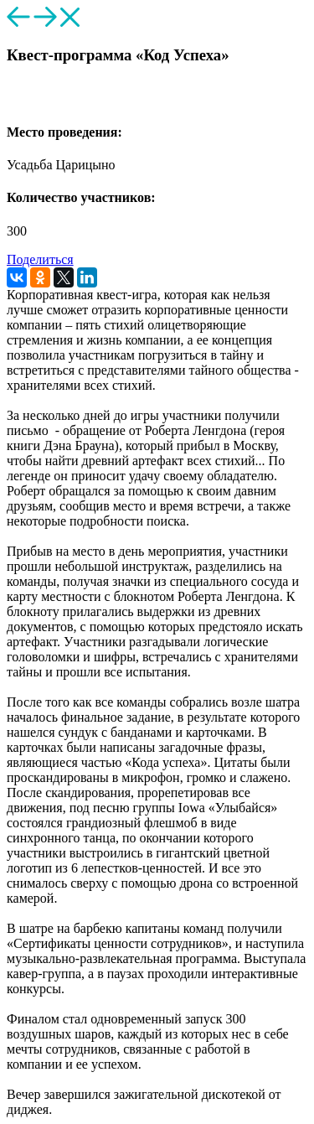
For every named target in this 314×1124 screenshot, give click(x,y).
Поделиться (40, 259)
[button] (14, 98)
